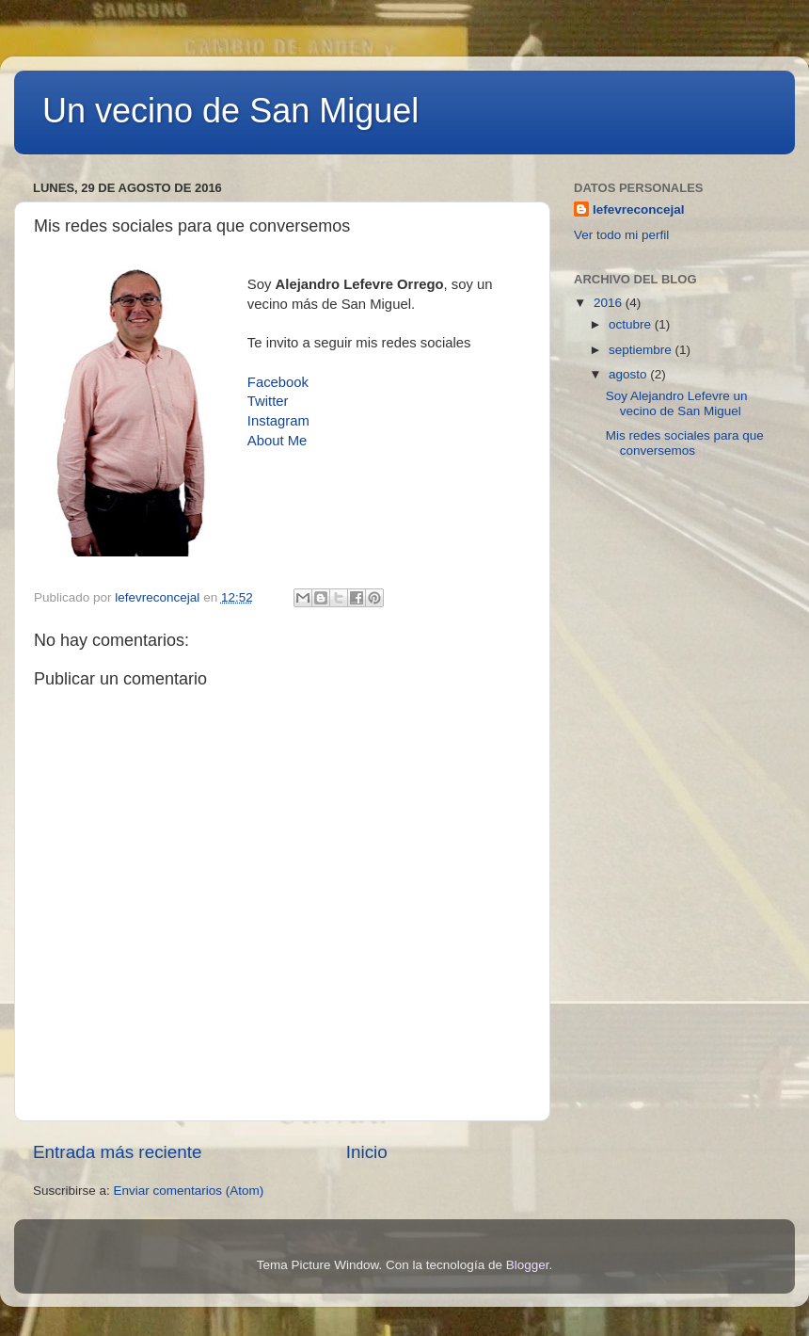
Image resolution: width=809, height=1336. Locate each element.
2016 (610, 303)
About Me (277, 440)
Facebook (278, 382)
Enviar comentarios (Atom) (189, 1190)
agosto (629, 374)
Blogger (527, 1265)
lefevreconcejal (639, 209)
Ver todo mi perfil (621, 235)
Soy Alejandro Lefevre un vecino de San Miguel (677, 403)
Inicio (367, 1152)
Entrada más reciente (117, 1152)
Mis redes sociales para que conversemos (685, 443)
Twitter (268, 401)
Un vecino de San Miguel (230, 110)
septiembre (642, 350)
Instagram (278, 420)
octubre (632, 324)
